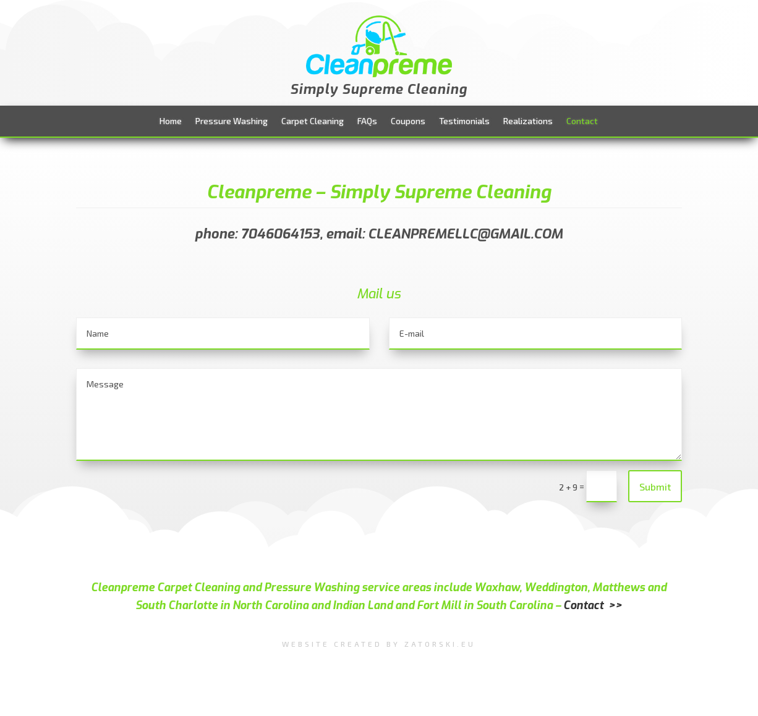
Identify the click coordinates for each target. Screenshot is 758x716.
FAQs (367, 121)
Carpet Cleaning (312, 121)
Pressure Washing (231, 121)
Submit (655, 486)
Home (171, 121)
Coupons (408, 121)
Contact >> (592, 605)
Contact (582, 121)
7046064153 (280, 234)
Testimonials (464, 121)
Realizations (528, 121)
